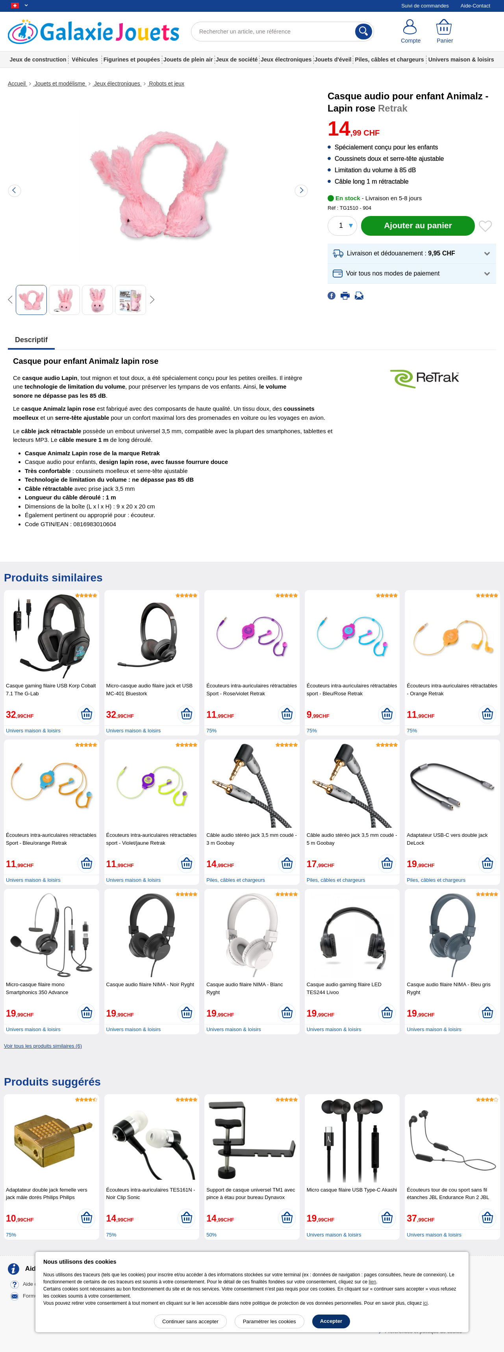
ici (425, 1303)
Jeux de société (237, 59)
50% (211, 1235)
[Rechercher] (363, 31)
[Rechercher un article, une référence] (282, 31)
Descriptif (31, 340)
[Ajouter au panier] (418, 226)
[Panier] (445, 31)
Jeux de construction (38, 59)
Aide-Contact (475, 6)
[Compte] (411, 31)
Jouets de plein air (188, 59)
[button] (412, 254)
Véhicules (85, 59)
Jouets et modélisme (60, 83)
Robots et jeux (166, 83)
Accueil (17, 83)
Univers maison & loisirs (461, 59)
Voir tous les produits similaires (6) (43, 1046)
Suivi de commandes (425, 6)
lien (372, 1282)
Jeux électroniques (286, 59)
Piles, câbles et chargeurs (389, 59)
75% (211, 731)
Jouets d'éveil (333, 59)
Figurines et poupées (132, 59)
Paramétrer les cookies (269, 1321)
